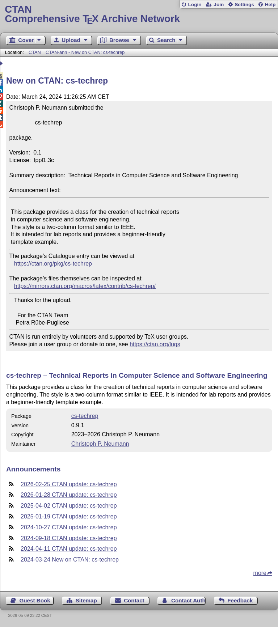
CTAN (35, 52)
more (259, 573)
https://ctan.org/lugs (155, 344)
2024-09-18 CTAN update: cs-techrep (69, 538)
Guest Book (35, 600)
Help (270, 4)
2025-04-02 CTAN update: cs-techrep (69, 506)
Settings (244, 4)
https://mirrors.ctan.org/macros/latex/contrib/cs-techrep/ (85, 286)
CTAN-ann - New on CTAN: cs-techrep (85, 52)
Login (194, 4)
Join (219, 4)
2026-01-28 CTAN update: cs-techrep (69, 495)
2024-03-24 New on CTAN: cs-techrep (70, 559)
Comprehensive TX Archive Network (139, 14)
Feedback (240, 600)
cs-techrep (84, 416)
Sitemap (86, 600)
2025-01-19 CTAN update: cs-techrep (69, 516)
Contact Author (188, 600)
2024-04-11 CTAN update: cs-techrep (69, 549)
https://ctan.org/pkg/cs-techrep (53, 263)
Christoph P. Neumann (100, 444)
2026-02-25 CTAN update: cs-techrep (69, 484)
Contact (134, 600)
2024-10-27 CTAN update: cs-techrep (69, 527)
